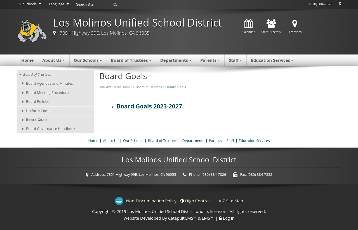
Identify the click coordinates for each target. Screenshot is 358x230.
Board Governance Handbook (50, 128)
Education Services (272, 60)
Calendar (248, 27)
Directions (295, 27)
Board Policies (38, 101)
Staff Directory (271, 27)
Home (27, 60)
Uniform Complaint (42, 110)
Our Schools (30, 4)
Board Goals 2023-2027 (149, 106)
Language (59, 4)
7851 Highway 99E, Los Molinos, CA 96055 (105, 33)
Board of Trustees (131, 60)
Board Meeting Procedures (48, 92)
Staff (235, 60)
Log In (229, 218)
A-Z (231, 200)
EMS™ (207, 218)
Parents (210, 60)
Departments (176, 60)
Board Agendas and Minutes (49, 83)
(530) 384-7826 (321, 4)
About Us (53, 60)
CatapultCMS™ (182, 218)
